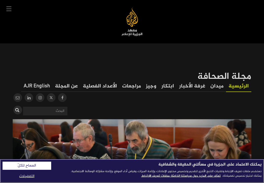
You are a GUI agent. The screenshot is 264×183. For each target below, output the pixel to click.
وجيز (151, 86)
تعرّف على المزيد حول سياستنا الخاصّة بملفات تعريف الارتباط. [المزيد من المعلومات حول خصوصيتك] (181, 175)
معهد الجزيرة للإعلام (132, 21)
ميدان (216, 86)
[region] (132, 171)
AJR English (37, 86)
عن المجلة (66, 86)
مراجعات (131, 86)
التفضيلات (26, 176)
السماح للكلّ (27, 166)
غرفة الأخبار (192, 86)
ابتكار (167, 86)
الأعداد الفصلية (100, 86)
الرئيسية (239, 86)
